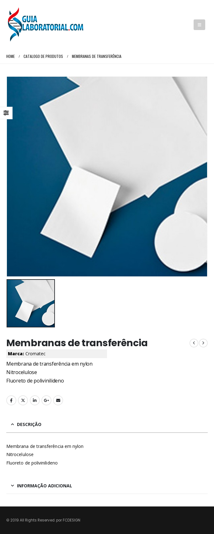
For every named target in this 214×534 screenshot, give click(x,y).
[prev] (194, 343)
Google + (46, 400)
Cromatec (35, 354)
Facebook (11, 400)
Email (58, 400)
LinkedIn (35, 400)
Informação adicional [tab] (44, 486)
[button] (199, 24)
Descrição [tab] (29, 424)
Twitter (23, 400)
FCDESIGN (71, 520)
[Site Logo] (45, 24)
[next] (203, 343)
